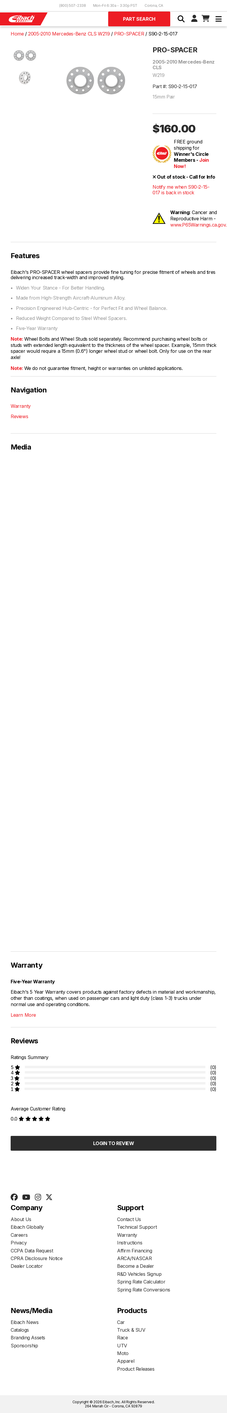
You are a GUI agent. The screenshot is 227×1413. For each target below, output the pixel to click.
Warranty (21, 406)
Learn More (23, 1015)
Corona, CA (154, 5)
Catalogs (20, 1330)
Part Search (139, 19)
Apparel (125, 1361)
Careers (19, 1235)
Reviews (19, 416)
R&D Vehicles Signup (139, 1274)
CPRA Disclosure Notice (36, 1258)
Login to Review (113, 1143)
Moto (122, 1353)
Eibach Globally (27, 1227)
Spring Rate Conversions (143, 1289)
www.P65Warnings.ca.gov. (198, 225)
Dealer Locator (27, 1266)
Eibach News (25, 1322)
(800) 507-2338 (72, 5)
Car (121, 1322)
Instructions (129, 1242)
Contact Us (129, 1219)
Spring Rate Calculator (141, 1281)
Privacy (19, 1242)
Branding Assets (28, 1337)
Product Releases (136, 1369)
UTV (122, 1345)
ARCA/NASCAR (134, 1258)
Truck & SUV (131, 1330)
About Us (21, 1219)
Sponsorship (24, 1345)
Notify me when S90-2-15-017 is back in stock (181, 189)
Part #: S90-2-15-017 (175, 86)
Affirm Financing (134, 1250)
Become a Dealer (135, 1266)
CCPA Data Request (32, 1250)
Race (122, 1337)
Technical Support (137, 1227)
